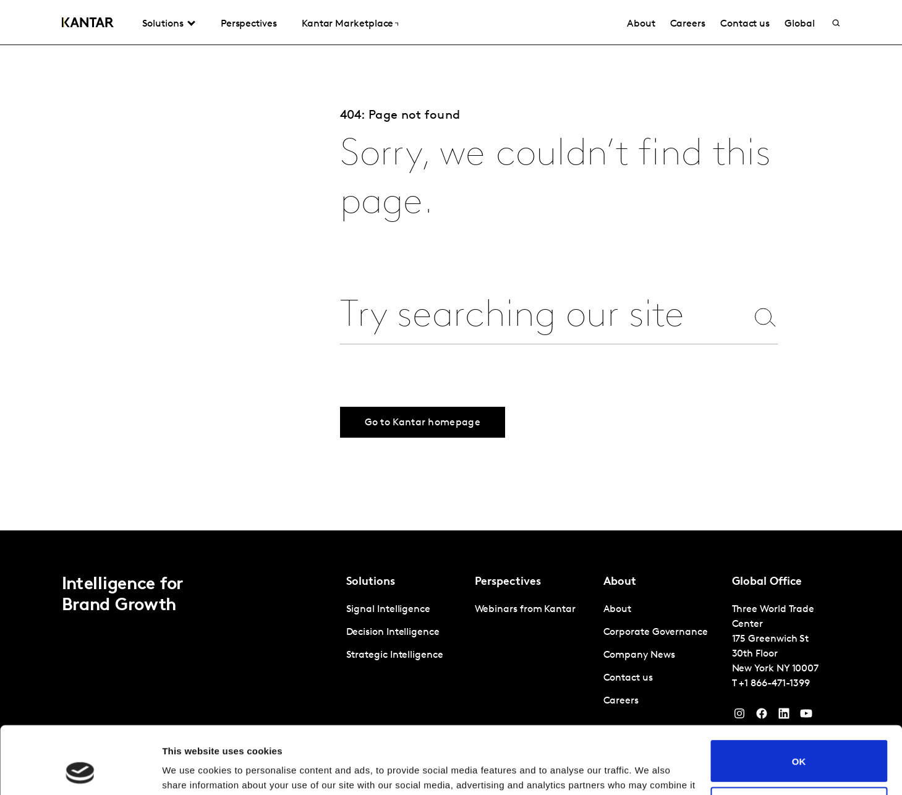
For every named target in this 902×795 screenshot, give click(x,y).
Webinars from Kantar (525, 609)
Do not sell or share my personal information (799, 744)
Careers (687, 24)
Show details (190, 770)
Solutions (163, 24)
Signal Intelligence (388, 609)
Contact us (745, 24)
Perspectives (249, 24)
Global (800, 24)
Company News (639, 655)
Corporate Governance (655, 632)
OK (799, 697)
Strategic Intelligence (394, 655)
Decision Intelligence (393, 632)
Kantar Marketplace (348, 24)
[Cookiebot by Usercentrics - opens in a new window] (80, 771)
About (641, 24)
